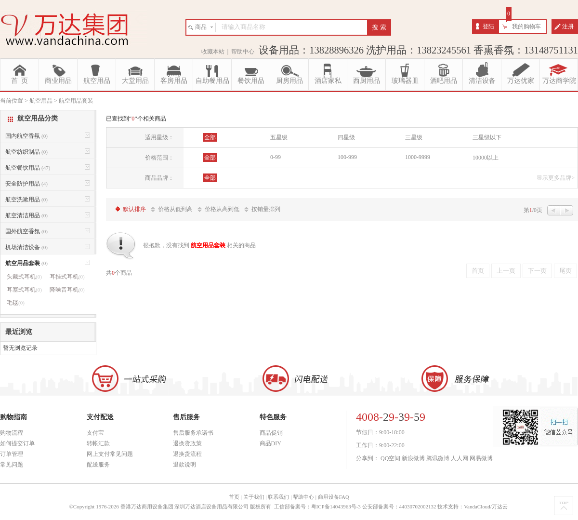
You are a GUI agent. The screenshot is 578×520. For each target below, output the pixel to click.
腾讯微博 (437, 458)
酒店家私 (328, 80)
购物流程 (11, 432)
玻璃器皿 (405, 80)
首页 (478, 270)
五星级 (279, 137)
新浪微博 (413, 458)
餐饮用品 (250, 80)
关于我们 (253, 497)
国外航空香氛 (26, 231)
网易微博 (481, 458)
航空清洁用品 (26, 215)
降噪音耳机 (67, 289)
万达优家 (520, 80)
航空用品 (96, 80)
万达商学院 (559, 80)
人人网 (459, 458)
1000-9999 (417, 157)
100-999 (347, 157)
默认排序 (134, 209)
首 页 (19, 80)
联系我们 (278, 497)
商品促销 (271, 432)
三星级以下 (487, 137)
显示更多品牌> (556, 177)
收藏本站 (212, 51)
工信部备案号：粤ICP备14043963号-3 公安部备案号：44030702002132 (355, 506)
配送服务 (98, 464)
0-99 (275, 157)
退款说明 (184, 464)
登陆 (488, 26)
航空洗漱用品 (26, 199)
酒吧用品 (443, 80)
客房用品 (173, 80)
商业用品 (58, 80)
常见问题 (11, 464)
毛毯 (16, 302)
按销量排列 (265, 209)
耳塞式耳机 (24, 289)
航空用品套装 (26, 263)
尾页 (565, 270)
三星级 (413, 137)
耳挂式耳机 (67, 276)
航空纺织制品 (26, 151)
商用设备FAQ (333, 497)
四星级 (346, 137)
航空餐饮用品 (27, 167)
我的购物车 (526, 26)
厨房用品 (289, 80)
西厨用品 (366, 80)
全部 (210, 137)
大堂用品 (135, 80)
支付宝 (95, 432)
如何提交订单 (17, 443)
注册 (568, 26)
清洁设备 (482, 80)
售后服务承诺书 (193, 432)
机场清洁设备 (26, 247)
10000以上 (486, 157)
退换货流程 (187, 454)
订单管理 (11, 454)
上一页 (506, 270)
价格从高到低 (222, 209)
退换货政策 (187, 443)
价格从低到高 (175, 209)
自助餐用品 (212, 80)
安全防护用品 (26, 183)
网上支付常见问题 (110, 454)
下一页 (537, 270)
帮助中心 (242, 51)
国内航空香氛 (26, 136)
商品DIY (270, 443)
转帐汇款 (98, 443)
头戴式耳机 (24, 276)
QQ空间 (390, 458)
